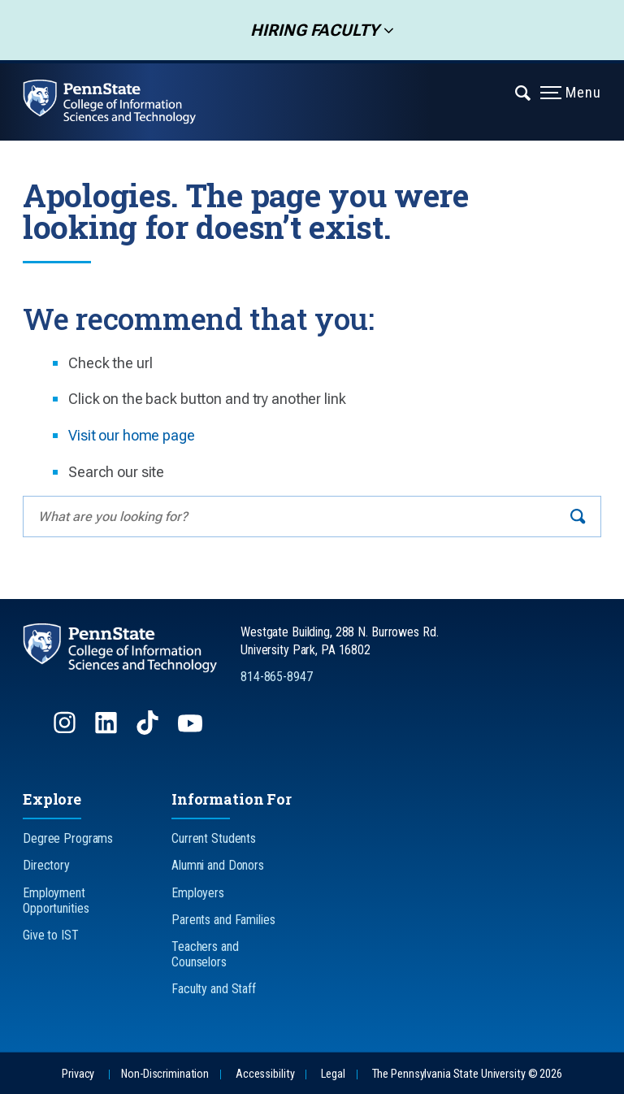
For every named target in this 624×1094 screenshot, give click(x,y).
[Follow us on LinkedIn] (107, 730)
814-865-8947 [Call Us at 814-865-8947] (276, 676)
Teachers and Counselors (205, 954)
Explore (52, 799)
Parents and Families (223, 919)
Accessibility (265, 1074)
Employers (197, 893)
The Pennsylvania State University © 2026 (467, 1074)
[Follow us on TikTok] (149, 730)
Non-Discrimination (165, 1074)
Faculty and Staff (213, 988)
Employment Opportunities (56, 900)
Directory (46, 865)
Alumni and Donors (217, 865)
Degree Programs (68, 838)
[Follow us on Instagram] (66, 730)
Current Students (213, 838)
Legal (332, 1074)
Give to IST (51, 935)
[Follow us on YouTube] (192, 730)
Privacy (78, 1074)
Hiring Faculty (309, 30)
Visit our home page (131, 435)
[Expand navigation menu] (523, 92)
